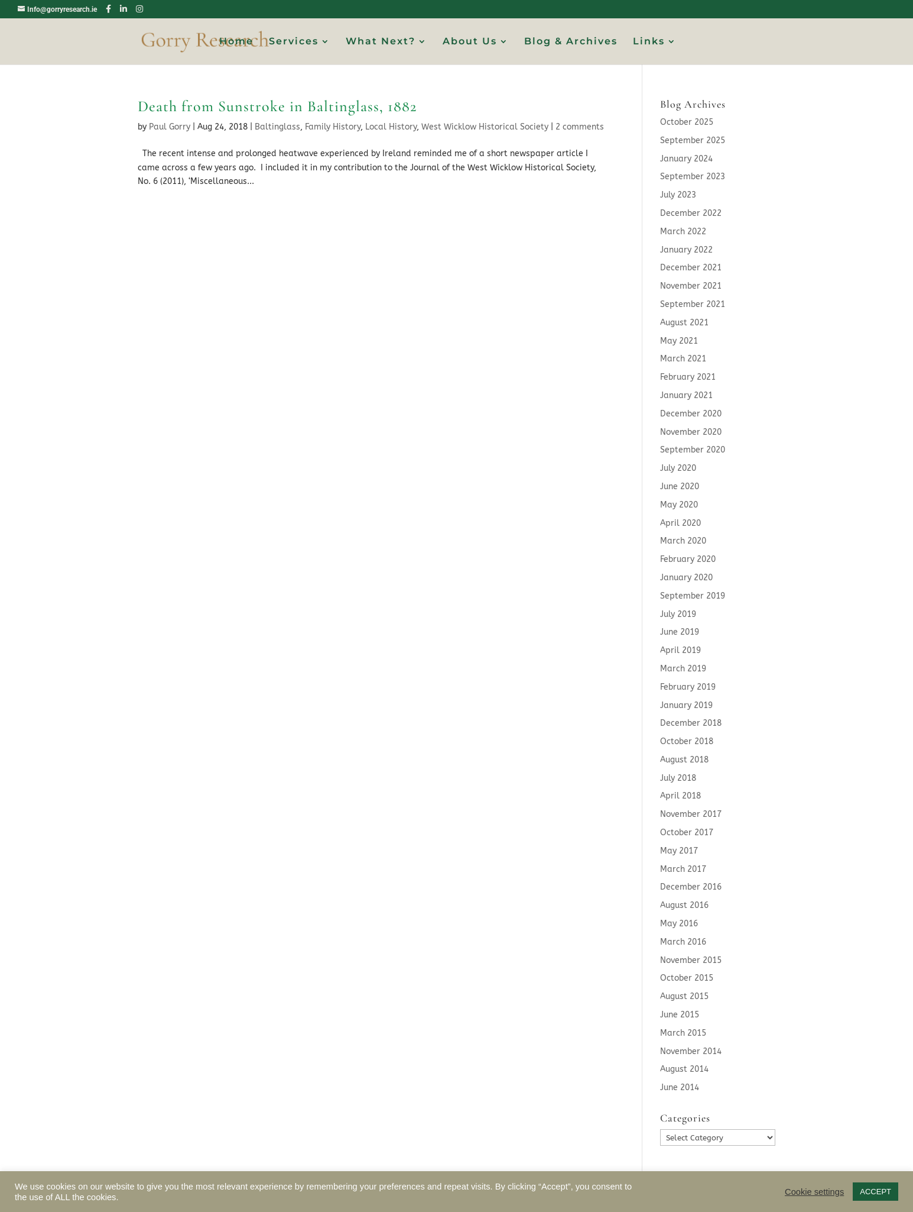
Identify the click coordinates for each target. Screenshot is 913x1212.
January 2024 (686, 159)
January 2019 (686, 705)
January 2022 (686, 250)
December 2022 (691, 213)
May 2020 (679, 505)
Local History (391, 127)
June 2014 (679, 1087)
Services (294, 42)
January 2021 (686, 395)
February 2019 (688, 687)
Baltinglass (277, 127)
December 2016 (691, 887)
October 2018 (686, 741)
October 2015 (686, 978)
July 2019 (678, 614)
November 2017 (691, 814)
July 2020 (678, 468)
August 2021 (684, 323)
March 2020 (683, 541)
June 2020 (679, 486)
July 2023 (678, 195)
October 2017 (686, 833)
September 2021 (692, 304)
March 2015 (683, 1033)
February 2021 (688, 377)
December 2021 (691, 268)
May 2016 (679, 924)
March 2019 (683, 669)
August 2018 (684, 760)
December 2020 (691, 414)
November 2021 (691, 286)
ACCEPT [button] (875, 1191)
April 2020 (680, 523)
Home (236, 42)
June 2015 (679, 1015)
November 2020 (691, 432)
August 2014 (684, 1069)
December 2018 (691, 723)
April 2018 (680, 796)
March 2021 (683, 359)
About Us (470, 42)
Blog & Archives (571, 42)
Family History (332, 127)
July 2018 (678, 778)
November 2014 (691, 1051)
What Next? (380, 42)
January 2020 (686, 578)
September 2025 (692, 140)
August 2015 (684, 996)
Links (649, 42)
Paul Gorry (169, 127)
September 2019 (692, 596)
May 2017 (679, 851)
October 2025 (686, 122)
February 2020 (688, 559)
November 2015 (691, 960)
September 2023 (692, 177)
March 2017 (683, 869)
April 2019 (680, 650)
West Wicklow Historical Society (484, 127)
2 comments (579, 127)
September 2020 (692, 450)
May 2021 (679, 341)
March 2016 (683, 942)
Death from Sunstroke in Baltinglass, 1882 (277, 106)
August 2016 (684, 905)
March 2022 (683, 232)
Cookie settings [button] (814, 1192)
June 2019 (679, 632)
